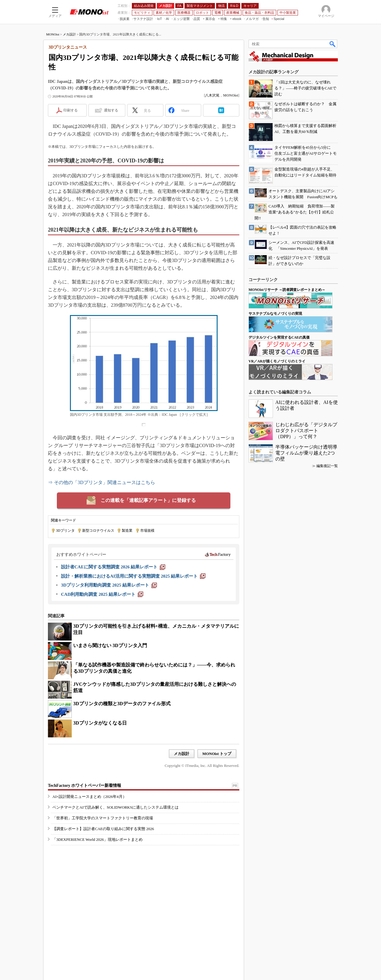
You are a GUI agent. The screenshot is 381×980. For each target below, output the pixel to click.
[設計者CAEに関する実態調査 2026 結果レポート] (113, 567)
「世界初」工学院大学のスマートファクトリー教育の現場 (102, 818)
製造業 (127, 530)
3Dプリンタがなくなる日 (100, 722)
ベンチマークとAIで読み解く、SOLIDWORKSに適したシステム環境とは (115, 807)
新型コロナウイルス (98, 530)
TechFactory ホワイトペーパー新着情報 (84, 785)
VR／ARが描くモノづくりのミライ (277, 361)
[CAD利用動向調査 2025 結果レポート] (102, 594)
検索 (332, 44)
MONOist (52, 34)
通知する (111, 110)
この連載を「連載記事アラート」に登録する (148, 500)
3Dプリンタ (65, 530)
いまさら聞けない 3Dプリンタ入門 (110, 645)
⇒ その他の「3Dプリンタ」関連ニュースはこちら (101, 482)
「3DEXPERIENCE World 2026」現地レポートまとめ (97, 839)
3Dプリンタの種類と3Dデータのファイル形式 (122, 703)
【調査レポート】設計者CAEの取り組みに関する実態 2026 (103, 829)
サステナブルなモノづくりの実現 (275, 313)
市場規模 (147, 530)
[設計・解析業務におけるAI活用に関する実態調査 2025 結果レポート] (133, 576)
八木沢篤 (212, 95)
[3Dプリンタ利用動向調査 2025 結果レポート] (109, 585)
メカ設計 (69, 34)
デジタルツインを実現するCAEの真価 (279, 337)
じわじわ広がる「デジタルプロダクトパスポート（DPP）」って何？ (306, 430)
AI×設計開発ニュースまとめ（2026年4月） (89, 796)
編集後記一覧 (327, 466)
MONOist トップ (216, 753)
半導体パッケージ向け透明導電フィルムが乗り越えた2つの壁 (306, 452)
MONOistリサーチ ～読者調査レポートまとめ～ (287, 290)
